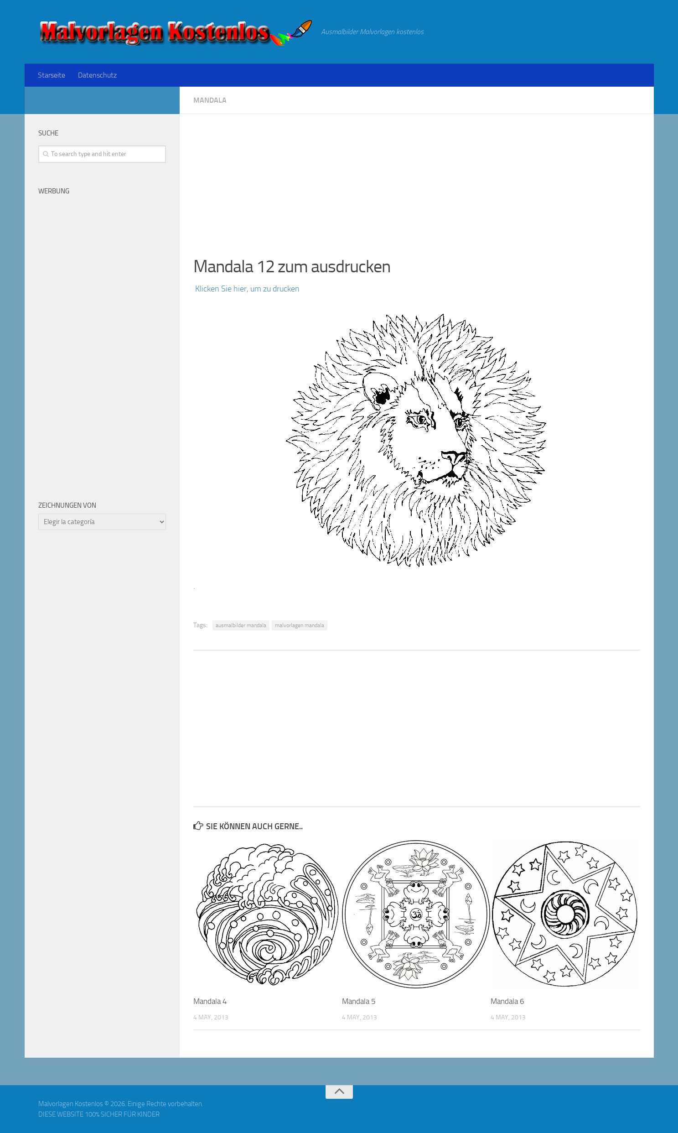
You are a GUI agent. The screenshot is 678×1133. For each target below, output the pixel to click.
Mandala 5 (359, 1001)
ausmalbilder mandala (241, 625)
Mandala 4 (210, 1001)
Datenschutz (97, 75)
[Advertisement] (417, 178)
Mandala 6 (507, 1001)
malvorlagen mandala (299, 625)
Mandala (210, 100)
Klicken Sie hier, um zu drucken (246, 289)
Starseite (51, 75)
